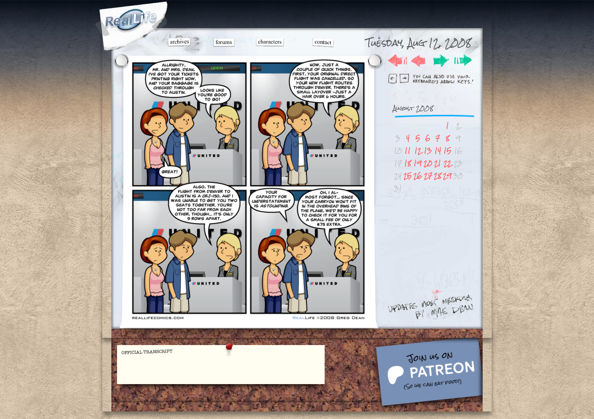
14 (438, 150)
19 (418, 163)
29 (447, 175)
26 (417, 175)
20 (428, 163)
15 (447, 150)
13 (428, 150)
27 (428, 175)
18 (407, 163)
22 (447, 163)
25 (407, 175)
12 (417, 150)
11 (408, 150)
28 (437, 175)
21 (437, 163)
